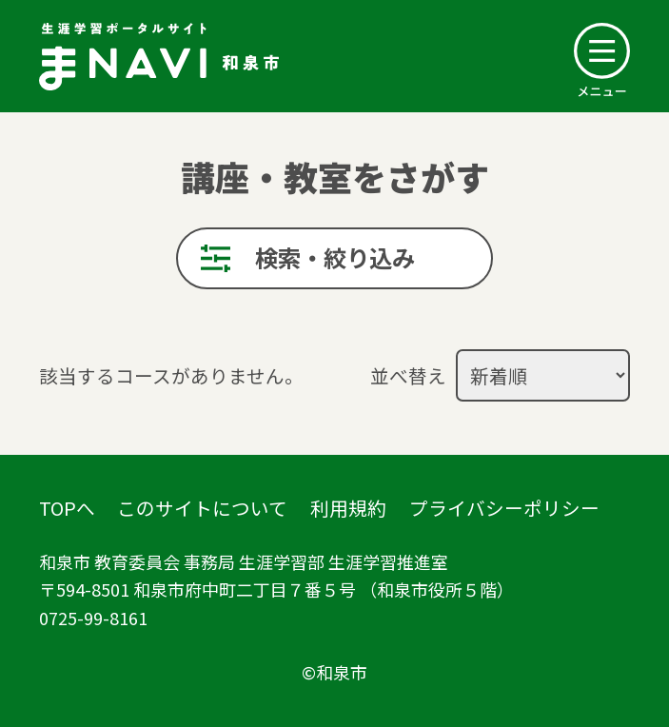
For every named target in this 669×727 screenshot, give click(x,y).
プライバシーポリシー (504, 507)
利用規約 (348, 507)
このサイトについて (202, 507)
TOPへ (67, 507)
